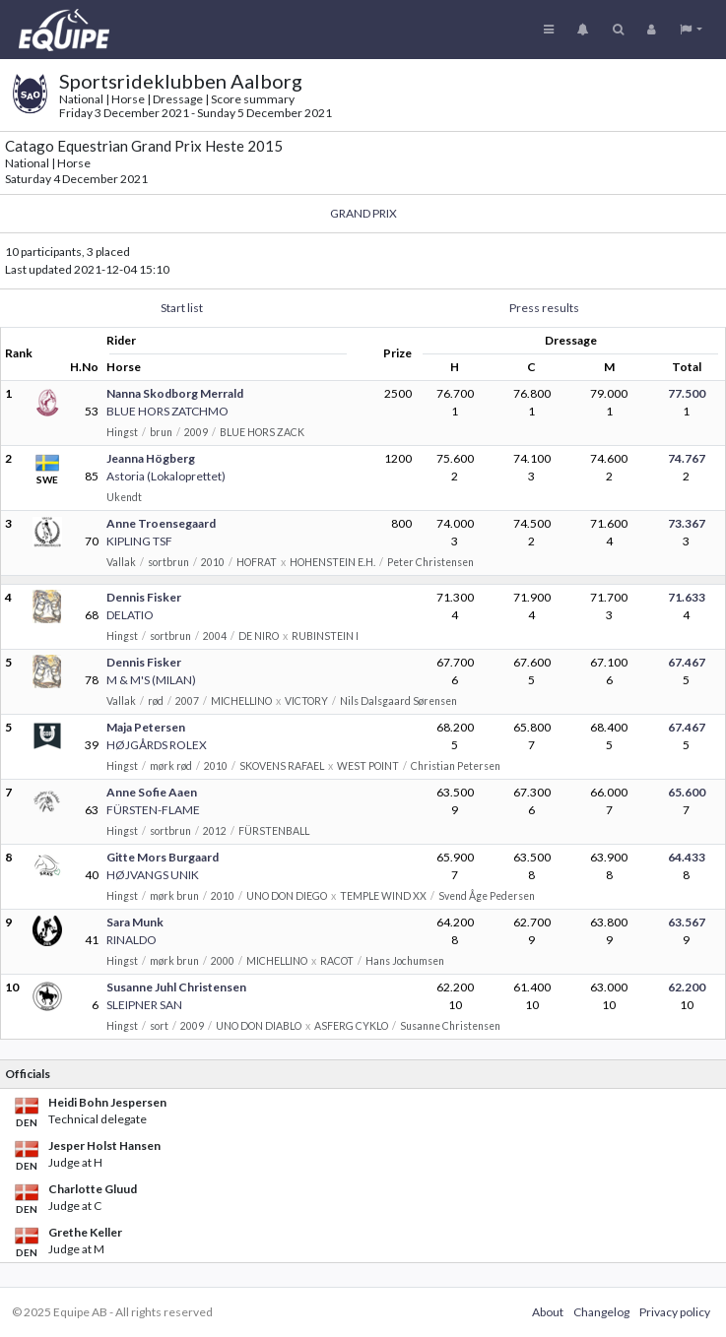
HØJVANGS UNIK (152, 874)
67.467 (686, 662)
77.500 (686, 393)
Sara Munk (135, 922)
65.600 (686, 792)
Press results (544, 307)
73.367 (686, 523)
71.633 (686, 597)
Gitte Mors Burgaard (162, 857)
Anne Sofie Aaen (151, 792)
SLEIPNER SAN (144, 1004)
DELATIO (130, 614)
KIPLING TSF (139, 541)
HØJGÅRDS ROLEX (156, 744)
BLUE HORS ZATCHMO (167, 411)
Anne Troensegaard (161, 523)
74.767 (686, 458)
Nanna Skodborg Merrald (174, 393)
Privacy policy (674, 1312)
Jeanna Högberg (150, 458)
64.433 (686, 857)
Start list (182, 307)
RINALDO (131, 939)
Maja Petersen (145, 727)
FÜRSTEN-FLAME (153, 809)
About (547, 1312)
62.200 (686, 987)
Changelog (601, 1312)
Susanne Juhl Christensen (176, 987)
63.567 (686, 922)
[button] (691, 29)
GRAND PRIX (363, 213)
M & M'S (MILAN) (151, 679)
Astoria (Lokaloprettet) (166, 476)
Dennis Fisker (143, 597)
